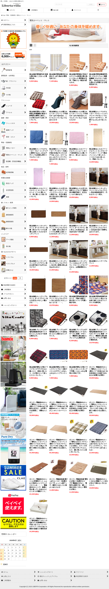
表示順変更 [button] (74, 45)
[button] (98, 10)
